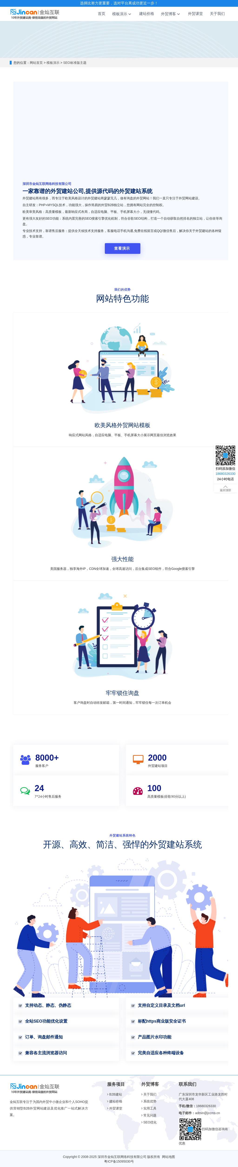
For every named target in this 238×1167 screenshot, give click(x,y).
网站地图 (168, 1156)
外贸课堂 (195, 14)
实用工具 (148, 1108)
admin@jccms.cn (207, 1112)
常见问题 (148, 1115)
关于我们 (217, 14)
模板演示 (122, 14)
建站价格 (146, 14)
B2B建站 (114, 1094)
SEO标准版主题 (74, 63)
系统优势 (148, 1101)
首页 (101, 14)
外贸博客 (171, 14)
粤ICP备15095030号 (119, 1161)
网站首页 (36, 63)
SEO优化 (149, 1122)
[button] (129, 14)
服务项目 (116, 1083)
